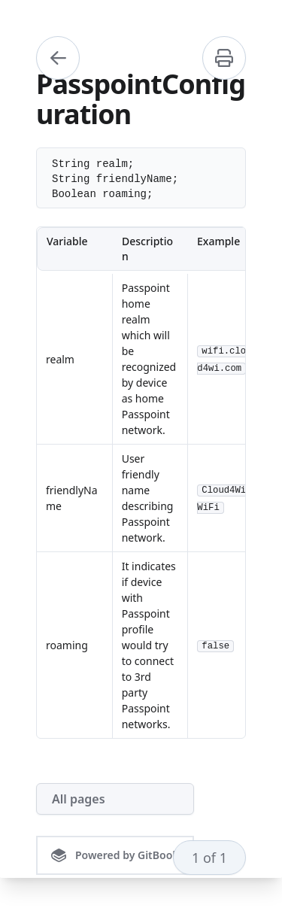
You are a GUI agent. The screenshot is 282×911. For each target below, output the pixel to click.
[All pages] (115, 799)
